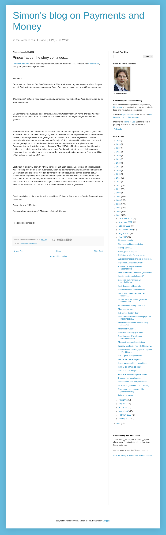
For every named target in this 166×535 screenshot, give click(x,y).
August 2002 (124, 233)
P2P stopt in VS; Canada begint (131, 255)
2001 (118, 423)
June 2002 (123, 400)
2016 (118, 170)
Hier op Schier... (125, 248)
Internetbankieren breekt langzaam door (135, 272)
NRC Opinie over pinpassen (130, 356)
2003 (118, 211)
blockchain (118, 107)
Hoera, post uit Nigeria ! (128, 252)
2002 (118, 215)
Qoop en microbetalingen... (129, 378)
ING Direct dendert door (128, 313)
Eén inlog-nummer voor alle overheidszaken (130, 281)
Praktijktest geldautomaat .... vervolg (133, 385)
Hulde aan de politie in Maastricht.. (132, 363)
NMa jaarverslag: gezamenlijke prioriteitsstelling (131, 390)
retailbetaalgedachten (28, 243)
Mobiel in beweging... (127, 329)
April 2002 (123, 407)
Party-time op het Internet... (129, 286)
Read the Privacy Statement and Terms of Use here (132, 455)
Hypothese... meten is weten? (130, 263)
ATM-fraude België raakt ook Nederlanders (130, 267)
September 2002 (126, 230)
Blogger (106, 521)
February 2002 (125, 415)
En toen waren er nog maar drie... (132, 305)
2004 (118, 208)
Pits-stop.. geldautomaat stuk (130, 244)
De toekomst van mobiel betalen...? (133, 290)
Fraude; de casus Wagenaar (130, 359)
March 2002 (124, 411)
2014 (118, 178)
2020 (118, 155)
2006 (118, 200)
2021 (118, 152)
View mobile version (58, 256)
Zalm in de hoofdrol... (127, 395)
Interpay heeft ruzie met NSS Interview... (135, 346)
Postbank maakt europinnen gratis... (133, 374)
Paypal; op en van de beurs (129, 367)
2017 (118, 167)
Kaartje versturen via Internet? (131, 276)
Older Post (98, 251)
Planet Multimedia (21, 64)
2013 (118, 182)
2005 (118, 204)
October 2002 (125, 226)
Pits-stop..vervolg (125, 240)
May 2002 (123, 404)
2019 (118, 159)
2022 (118, 148)
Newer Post (18, 251)
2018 (118, 163)
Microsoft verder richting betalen (131, 342)
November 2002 (126, 222)
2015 (118, 174)
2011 (118, 189)
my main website (128, 115)
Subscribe (118, 129)
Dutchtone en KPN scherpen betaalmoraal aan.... (130, 337)
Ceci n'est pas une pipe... (129, 370)
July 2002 (123, 237)
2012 (118, 185)
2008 (118, 193)
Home (58, 251)
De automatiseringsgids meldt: (131, 332)
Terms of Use (129, 122)
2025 (118, 141)
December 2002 (126, 218)
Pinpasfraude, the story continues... (133, 382)
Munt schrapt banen (126, 309)
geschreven (93, 64)
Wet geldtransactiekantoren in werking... (135, 259)
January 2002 (125, 418)
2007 (118, 197)
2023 (118, 144)
